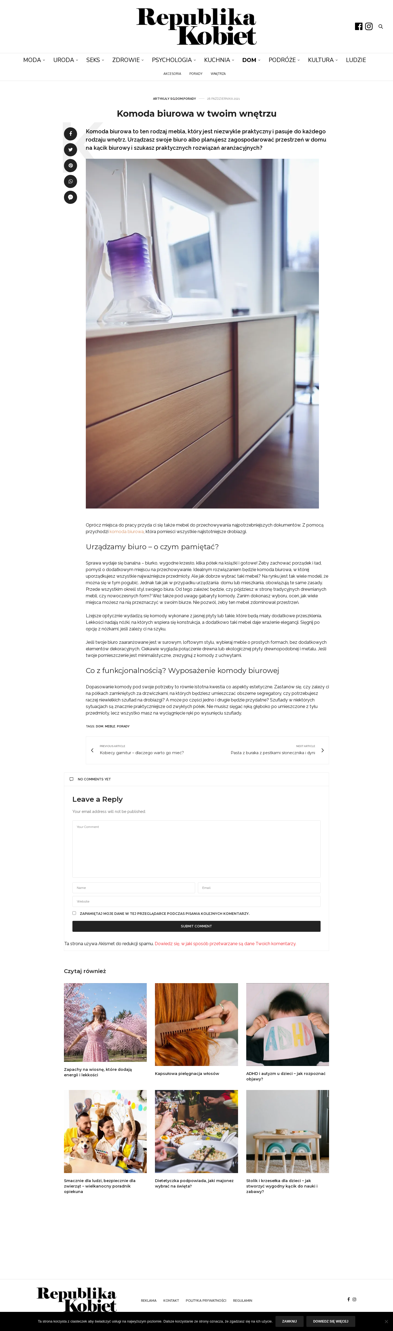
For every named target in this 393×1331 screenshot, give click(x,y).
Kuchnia (217, 60)
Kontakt (171, 1300)
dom (99, 726)
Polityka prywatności (206, 1300)
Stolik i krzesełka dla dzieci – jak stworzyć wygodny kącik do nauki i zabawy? (282, 1186)
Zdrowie (126, 60)
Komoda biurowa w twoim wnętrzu (197, 113)
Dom (249, 60)
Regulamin (242, 1300)
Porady (196, 74)
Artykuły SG (164, 99)
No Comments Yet (90, 779)
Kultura (321, 60)
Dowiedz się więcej (330, 1321)
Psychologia (172, 60)
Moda (32, 60)
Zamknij (289, 1321)
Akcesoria (172, 74)
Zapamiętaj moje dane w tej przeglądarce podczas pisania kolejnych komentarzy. (165, 913)
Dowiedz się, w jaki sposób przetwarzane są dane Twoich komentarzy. (225, 943)
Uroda (63, 60)
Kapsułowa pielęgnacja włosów (187, 1073)
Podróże (282, 60)
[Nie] (386, 1321)
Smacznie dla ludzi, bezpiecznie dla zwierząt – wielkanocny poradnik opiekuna (100, 1186)
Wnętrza (218, 74)
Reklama (149, 1300)
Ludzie (356, 60)
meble (110, 726)
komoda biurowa (127, 531)
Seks (93, 60)
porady (123, 726)
